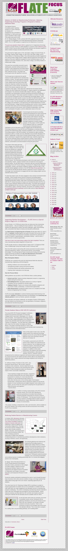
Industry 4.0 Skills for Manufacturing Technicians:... (57, 164)
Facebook (54, 265)
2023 (53, 176)
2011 (53, 200)
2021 (53, 180)
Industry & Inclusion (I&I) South (12, 423)
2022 (53, 178)
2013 (53, 196)
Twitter (53, 267)
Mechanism (16, 418)
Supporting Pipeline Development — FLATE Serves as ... (58, 168)
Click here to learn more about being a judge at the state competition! (22, 240)
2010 (53, 202)
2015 (53, 192)
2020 (53, 182)
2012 (53, 198)
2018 (53, 186)
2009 (53, 204)
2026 (53, 159)
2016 (53, 190)
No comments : (9, 215)
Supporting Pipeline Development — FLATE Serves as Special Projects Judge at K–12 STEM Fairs (24, 220)
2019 (53, 184)
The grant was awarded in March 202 (14, 45)
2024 (53, 174)
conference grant (42, 46)
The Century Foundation (11, 421)
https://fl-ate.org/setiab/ (36, 168)
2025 (53, 172)
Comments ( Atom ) (15, 521)
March (54, 161)
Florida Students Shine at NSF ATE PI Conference (20, 310)
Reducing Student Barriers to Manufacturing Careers (21, 415)
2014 (53, 194)
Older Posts (43, 519)
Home (22, 519)
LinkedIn (53, 268)
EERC (7, 474)
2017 (53, 188)
